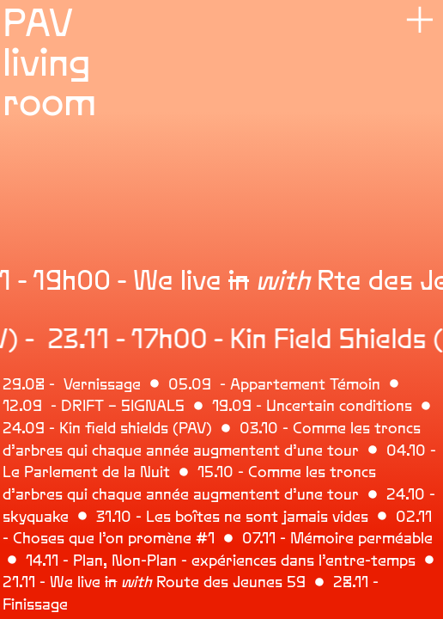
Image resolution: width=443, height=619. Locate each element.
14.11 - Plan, (66, 560)
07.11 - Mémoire (298, 538)
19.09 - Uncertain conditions (312, 405)
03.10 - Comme (290, 428)
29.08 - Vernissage (72, 384)
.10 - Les (141, 516)
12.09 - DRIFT (53, 405)
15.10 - (222, 472)
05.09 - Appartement (246, 384)
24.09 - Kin (42, 428)
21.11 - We (38, 582)
